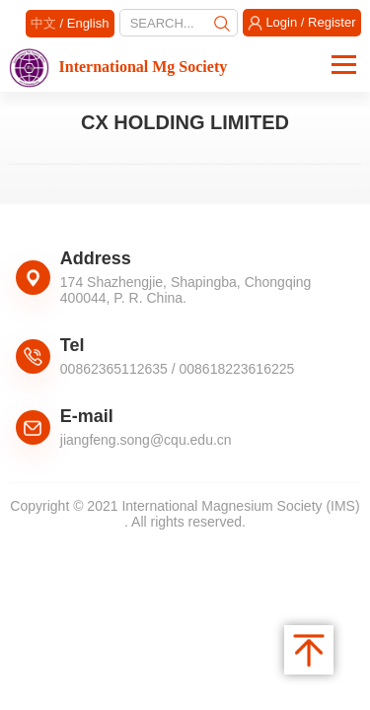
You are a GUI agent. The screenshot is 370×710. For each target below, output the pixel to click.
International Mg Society (118, 66)
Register (331, 22)
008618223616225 (237, 369)
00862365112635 (114, 369)
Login (281, 22)
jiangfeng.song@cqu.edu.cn (146, 440)
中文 (43, 23)
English (88, 23)
